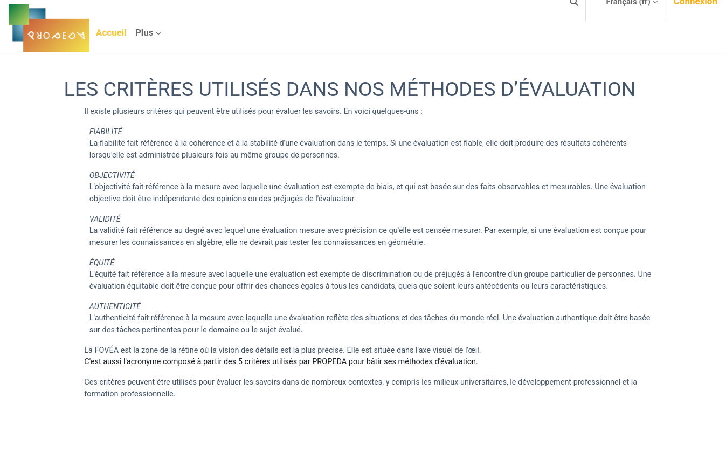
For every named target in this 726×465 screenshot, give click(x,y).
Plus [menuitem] (144, 32)
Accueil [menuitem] (111, 32)
